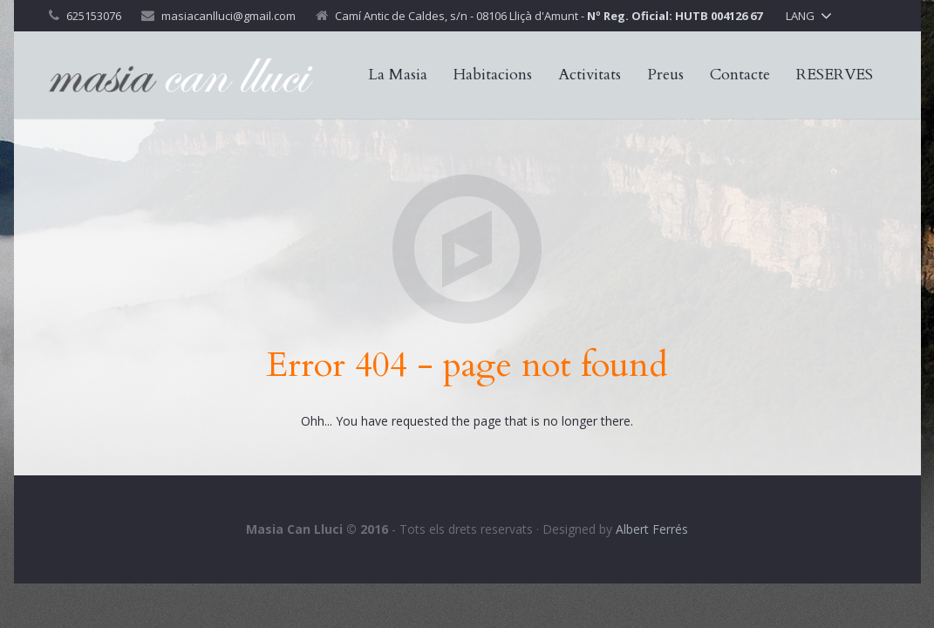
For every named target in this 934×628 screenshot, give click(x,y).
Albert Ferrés (652, 529)
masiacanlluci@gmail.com (228, 16)
